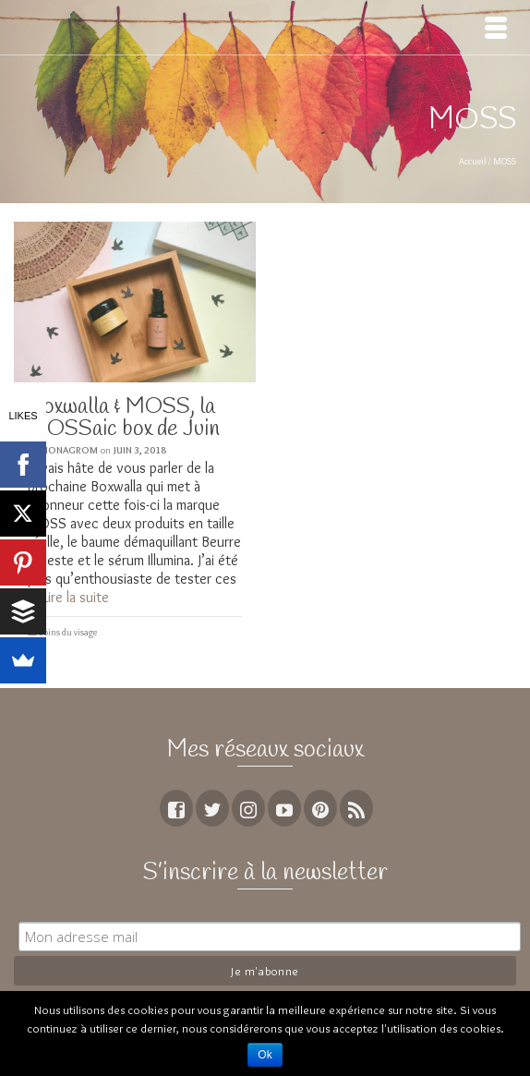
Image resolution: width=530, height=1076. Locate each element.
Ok (264, 1054)
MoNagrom (69, 449)
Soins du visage (68, 632)
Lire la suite (75, 597)
